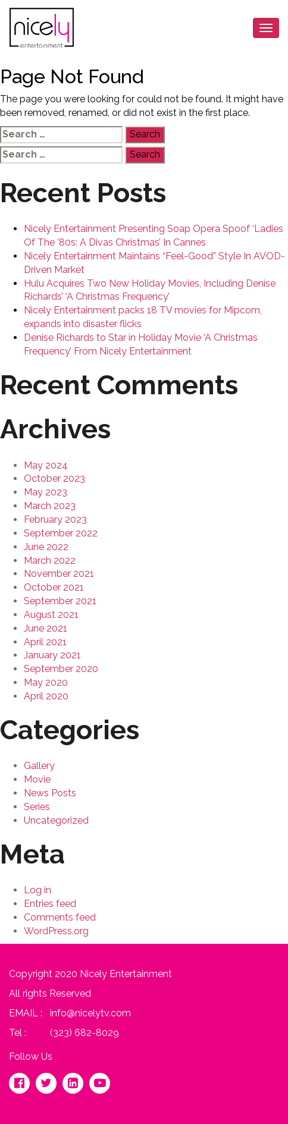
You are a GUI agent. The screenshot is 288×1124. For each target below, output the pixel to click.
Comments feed (60, 917)
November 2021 (59, 573)
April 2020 (46, 696)
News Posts (50, 793)
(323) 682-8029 (84, 1032)
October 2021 (54, 587)
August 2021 (51, 614)
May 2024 (46, 465)
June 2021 (45, 628)
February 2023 (55, 519)
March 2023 (50, 505)
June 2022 (46, 546)
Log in (37, 890)
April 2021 (45, 642)
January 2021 (52, 655)
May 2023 (45, 492)
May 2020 (46, 682)
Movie (37, 779)
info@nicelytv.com (90, 1013)
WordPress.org (56, 931)
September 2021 (60, 601)
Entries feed (50, 903)
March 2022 (50, 560)
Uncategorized (56, 820)
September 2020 (61, 668)
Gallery (39, 765)
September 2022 (61, 533)
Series (37, 806)
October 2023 (54, 478)
